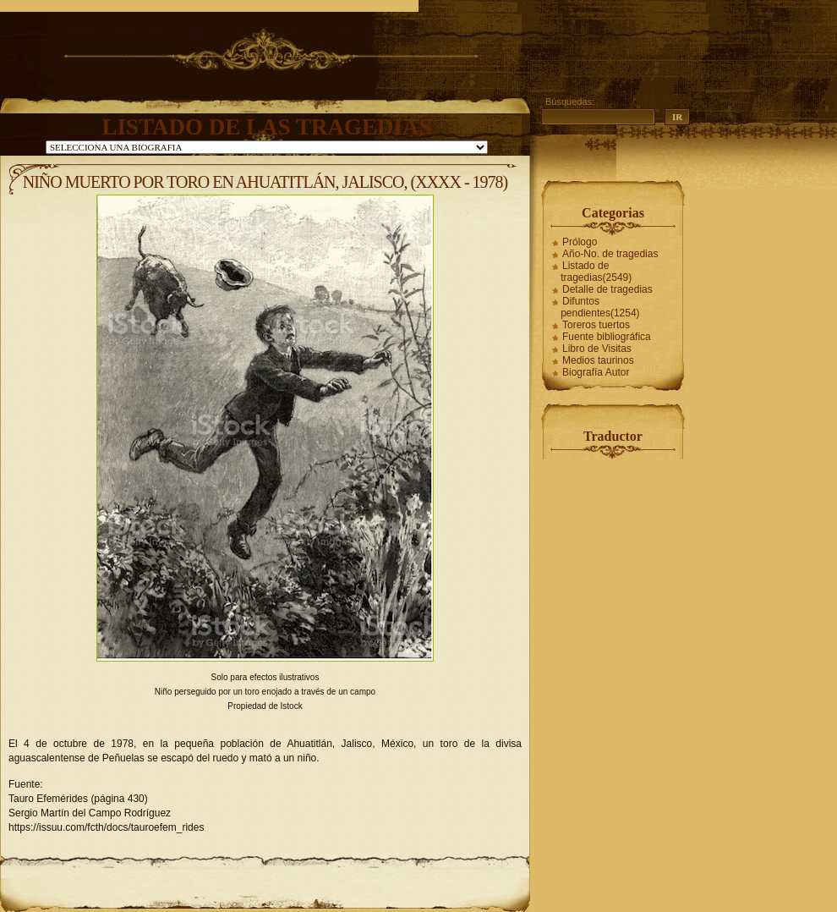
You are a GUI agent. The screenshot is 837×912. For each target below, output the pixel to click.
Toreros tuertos (596, 325)
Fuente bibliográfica (606, 337)
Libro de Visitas (597, 348)
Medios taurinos (598, 360)
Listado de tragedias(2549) (596, 271)
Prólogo (579, 242)
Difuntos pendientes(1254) (600, 307)
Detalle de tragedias (607, 289)
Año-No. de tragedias (610, 254)
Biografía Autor (595, 372)
